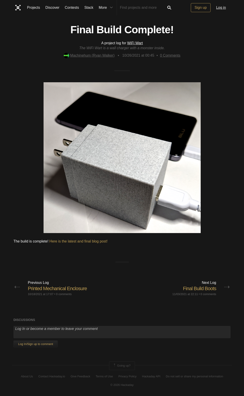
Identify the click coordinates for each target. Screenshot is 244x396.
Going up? (122, 365)
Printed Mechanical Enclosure (57, 288)
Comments (170, 55)
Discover (52, 7)
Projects (33, 7)
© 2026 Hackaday (122, 385)
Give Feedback (80, 376)
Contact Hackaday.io (51, 376)
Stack (88, 7)
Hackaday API (151, 376)
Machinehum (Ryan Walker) (89, 55)
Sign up (201, 7)
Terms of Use (104, 376)
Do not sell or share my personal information (194, 376)
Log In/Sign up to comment (35, 344)
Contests (72, 7)
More (107, 7)
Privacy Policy (127, 376)
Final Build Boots (199, 288)
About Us (27, 376)
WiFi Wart (135, 43)
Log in (221, 7)
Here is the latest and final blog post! (78, 241)
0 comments (64, 294)
